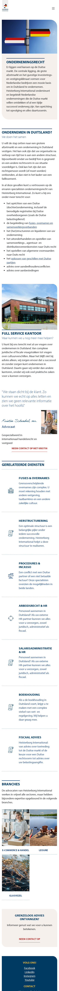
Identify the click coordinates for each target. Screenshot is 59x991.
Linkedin (29, 972)
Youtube (29, 980)
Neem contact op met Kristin (29, 448)
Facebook (29, 968)
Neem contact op (29, 938)
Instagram (29, 976)
